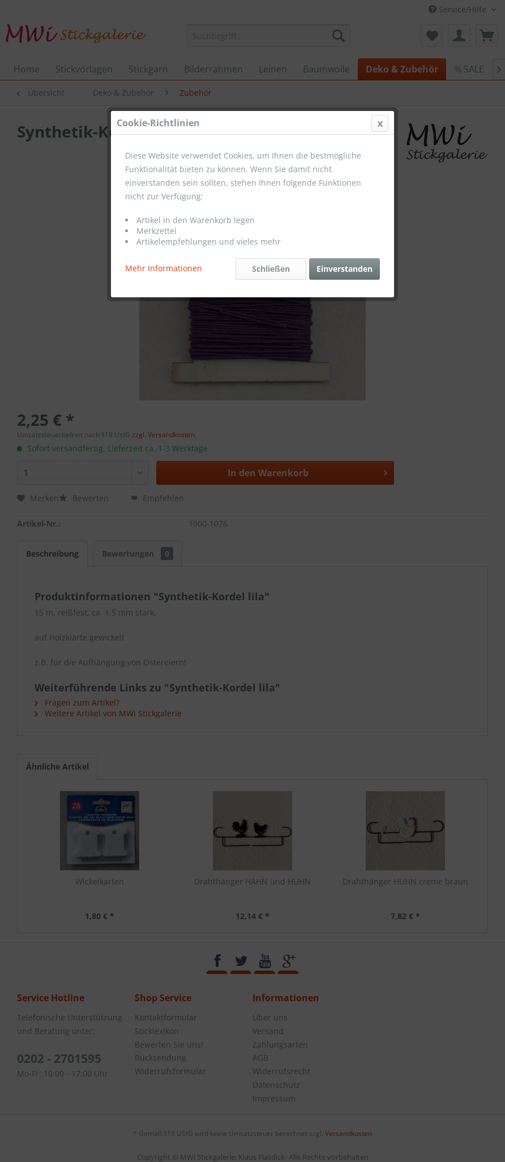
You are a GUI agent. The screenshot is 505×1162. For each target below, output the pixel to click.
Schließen (271, 268)
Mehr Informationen (163, 268)
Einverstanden (344, 268)
